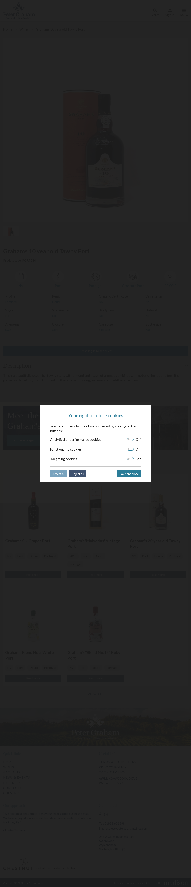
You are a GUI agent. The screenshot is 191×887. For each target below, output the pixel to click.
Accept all (58, 474)
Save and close (129, 474)
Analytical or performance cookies (75, 439)
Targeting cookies (63, 459)
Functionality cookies (66, 449)
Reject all (78, 474)
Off (138, 439)
